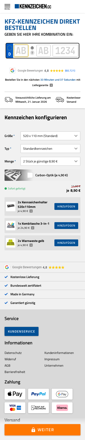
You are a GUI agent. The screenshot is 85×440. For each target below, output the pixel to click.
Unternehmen (53, 365)
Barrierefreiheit (15, 371)
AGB (7, 365)
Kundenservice (21, 331)
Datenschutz (13, 352)
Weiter (46, 430)
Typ (7, 148)
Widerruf (10, 359)
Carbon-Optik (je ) (51, 175)
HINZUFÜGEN (66, 206)
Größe (9, 135)
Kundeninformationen (59, 352)
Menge (9, 161)
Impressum (52, 359)
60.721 (70, 71)
